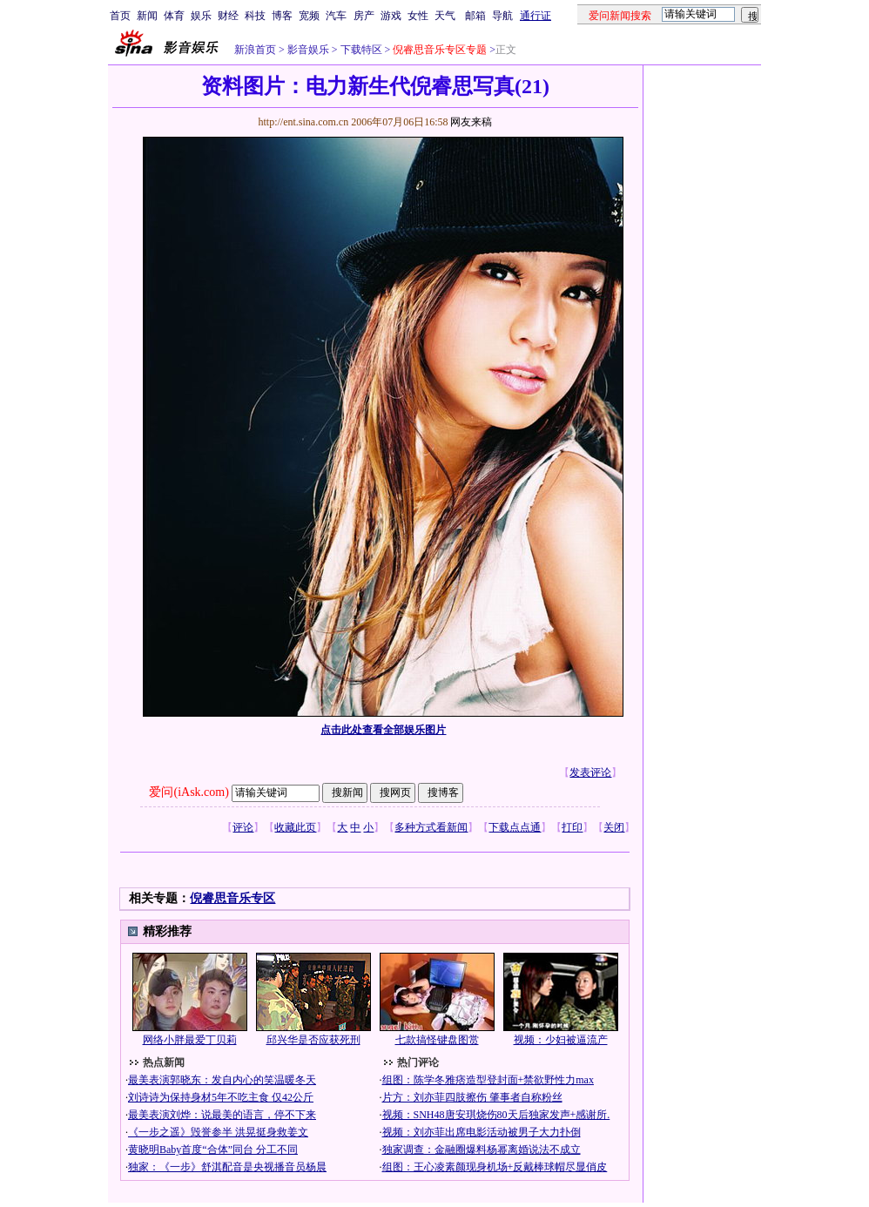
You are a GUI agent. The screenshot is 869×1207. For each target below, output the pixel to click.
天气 (444, 16)
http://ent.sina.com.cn (304, 122)
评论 (242, 827)
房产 (364, 16)
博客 (282, 16)
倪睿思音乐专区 (232, 898)
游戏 (391, 16)
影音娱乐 (308, 50)
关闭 (613, 827)
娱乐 (201, 16)
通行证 (535, 16)
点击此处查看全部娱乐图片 (383, 730)
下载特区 (360, 50)
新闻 (147, 16)
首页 (120, 16)
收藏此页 (295, 827)
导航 (502, 16)
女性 (418, 16)
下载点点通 (514, 827)
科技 (255, 16)
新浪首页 (255, 50)
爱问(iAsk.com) (188, 792)
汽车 (336, 16)
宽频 (309, 16)
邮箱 (475, 16)
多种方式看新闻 (431, 827)
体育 (174, 16)
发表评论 (590, 772)
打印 (572, 827)
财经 (228, 16)
